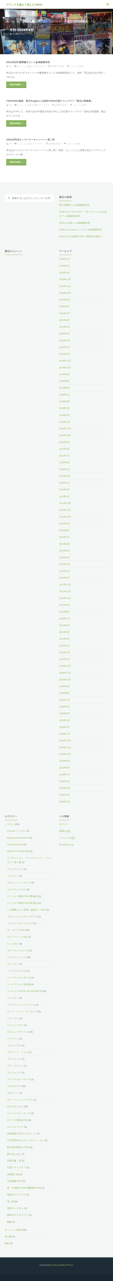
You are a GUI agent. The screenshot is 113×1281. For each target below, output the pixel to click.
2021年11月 (65, 590)
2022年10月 (65, 516)
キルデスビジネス (16, 888)
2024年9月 (64, 374)
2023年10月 (65, 434)
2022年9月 (64, 523)
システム (9, 823)
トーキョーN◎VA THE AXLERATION (25, 990)
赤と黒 (10, 1200)
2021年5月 (64, 631)
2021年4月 (64, 638)
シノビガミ (13, 942)
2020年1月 (64, 733)
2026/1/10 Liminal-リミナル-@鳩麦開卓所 (80, 229)
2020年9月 (64, 685)
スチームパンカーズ (17, 949)
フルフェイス (14, 1071)
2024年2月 (64, 414)
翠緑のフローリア (16, 1193)
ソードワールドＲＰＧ (19, 976)
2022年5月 (64, 550)
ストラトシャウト (16, 956)
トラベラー (39, 143)
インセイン (13, 874)
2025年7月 (64, 313)
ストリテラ (13, 963)
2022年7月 (64, 536)
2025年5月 (64, 326)
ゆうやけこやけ (15, 1105)
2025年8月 (64, 306)
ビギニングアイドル (17, 1030)
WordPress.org (66, 843)
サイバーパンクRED (17, 935)
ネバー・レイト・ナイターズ (22, 1010)
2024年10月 (65, 367)
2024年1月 (64, 421)
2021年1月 (64, 658)
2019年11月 (65, 746)
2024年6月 (64, 387)
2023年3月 (64, 482)
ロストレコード (15, 1125)
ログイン (64, 823)
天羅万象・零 (14, 1159)
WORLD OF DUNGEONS (18, 850)
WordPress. (68, 1263)
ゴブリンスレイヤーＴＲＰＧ (22, 915)
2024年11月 (65, 360)
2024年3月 (64, 408)
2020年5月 (64, 712)
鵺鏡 (9, 1220)
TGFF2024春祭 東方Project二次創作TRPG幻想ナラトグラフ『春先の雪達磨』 (52, 101)
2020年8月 (64, 692)
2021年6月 (64, 624)
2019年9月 (64, 760)
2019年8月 (64, 766)
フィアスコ (13, 1037)
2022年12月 (65, 502)
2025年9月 (64, 299)
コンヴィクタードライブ (20, 922)
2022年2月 (64, 570)
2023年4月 (64, 475)
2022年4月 (64, 556)
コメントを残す (79, 66)
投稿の (64, 830)
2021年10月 (65, 597)
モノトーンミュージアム (20, 1098)
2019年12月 (65, 739)
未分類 (8, 1235)
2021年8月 (64, 611)
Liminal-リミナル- (16, 830)
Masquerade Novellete (18, 836)
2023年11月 (65, 428)
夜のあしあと (14, 1152)
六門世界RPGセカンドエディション (25, 1139)
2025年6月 (64, 319)
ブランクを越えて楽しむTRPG (24, 4)
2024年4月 (64, 401)
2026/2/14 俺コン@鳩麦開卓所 (74, 222)
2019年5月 (64, 787)
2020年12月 (65, 665)
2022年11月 (65, 509)
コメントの (67, 837)
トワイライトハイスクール (21, 1003)
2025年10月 (65, 292)
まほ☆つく (13, 1091)
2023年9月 (64, 441)
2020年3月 (64, 719)
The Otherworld (15, 843)
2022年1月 (64, 577)
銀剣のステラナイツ (17, 1213)
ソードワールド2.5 (16, 969)
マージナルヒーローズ (19, 1078)
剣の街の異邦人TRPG (18, 1145)
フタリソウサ (14, 1044)
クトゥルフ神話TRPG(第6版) (22, 895)
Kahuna (56, 1263)
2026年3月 (64, 258)
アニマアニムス (15, 868)
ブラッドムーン (15, 1064)
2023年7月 (64, 455)
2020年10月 (65, 678)
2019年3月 (64, 800)
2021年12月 (65, 584)
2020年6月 (64, 705)
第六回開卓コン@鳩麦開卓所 (74, 204)
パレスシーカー (15, 1024)
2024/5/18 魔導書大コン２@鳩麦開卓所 (29, 62)
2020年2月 (64, 726)
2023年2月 (64, 489)
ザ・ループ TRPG (16, 929)
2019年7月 (64, 773)
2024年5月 (64, 394)
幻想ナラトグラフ (43, 105)
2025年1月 (64, 353)
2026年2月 (64, 265)
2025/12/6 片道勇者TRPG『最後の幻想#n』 (81, 236)
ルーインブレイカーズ (19, 1112)
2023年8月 (64, 448)
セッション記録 (25, 66)
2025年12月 (65, 279)
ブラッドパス (14, 1057)
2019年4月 (64, 794)
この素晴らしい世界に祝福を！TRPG (26, 908)
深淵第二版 (13, 1172)
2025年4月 (64, 333)
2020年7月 (64, 699)
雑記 (7, 1241)
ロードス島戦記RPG (17, 1118)
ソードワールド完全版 (19, 983)
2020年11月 (65, 672)
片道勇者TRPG (14, 1179)
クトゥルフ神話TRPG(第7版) (22, 902)
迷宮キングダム (15, 1206)
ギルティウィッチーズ (19, 881)
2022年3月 (64, 563)
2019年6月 (64, 780)
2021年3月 (64, 645)
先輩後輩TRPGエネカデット (21, 1132)
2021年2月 (64, 651)
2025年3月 (64, 340)
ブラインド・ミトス (17, 1051)
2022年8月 (64, 529)
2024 (17, 34)
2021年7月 (64, 617)
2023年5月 (64, 468)
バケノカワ (13, 1017)
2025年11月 (65, 286)
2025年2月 (64, 347)
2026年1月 (64, 272)
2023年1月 (64, 495)
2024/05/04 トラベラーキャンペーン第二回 (32, 139)
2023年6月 (64, 462)
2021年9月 (64, 604)
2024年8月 (64, 380)
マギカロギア (40, 66)
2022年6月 (64, 543)
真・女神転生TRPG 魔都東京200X (24, 1186)
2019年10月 (65, 753)
